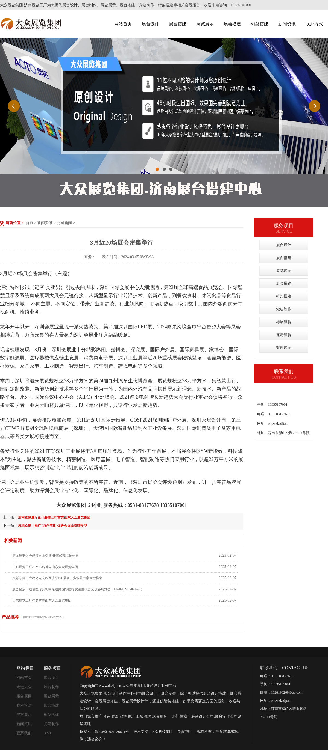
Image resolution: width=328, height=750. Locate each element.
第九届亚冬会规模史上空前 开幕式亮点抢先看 (45, 556)
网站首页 (123, 24)
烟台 (163, 716)
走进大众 (24, 687)
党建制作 (283, 309)
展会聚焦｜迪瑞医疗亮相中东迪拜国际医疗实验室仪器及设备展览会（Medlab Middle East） (78, 589)
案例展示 (283, 348)
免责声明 (184, 732)
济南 (107, 716)
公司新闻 (64, 223)
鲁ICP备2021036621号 (112, 732)
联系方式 (314, 24)
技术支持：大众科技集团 (153, 732)
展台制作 (51, 687)
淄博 (123, 716)
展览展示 (205, 24)
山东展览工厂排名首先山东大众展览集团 (41, 600)
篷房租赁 (283, 335)
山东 (139, 716)
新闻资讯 (287, 24)
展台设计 (150, 24)
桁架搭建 (259, 24)
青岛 (115, 716)
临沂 (131, 716)
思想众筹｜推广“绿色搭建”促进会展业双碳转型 (52, 526)
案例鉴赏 (24, 705)
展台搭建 (177, 24)
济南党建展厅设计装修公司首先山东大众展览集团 (54, 517)
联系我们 (24, 733)
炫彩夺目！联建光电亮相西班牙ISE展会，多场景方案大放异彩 (57, 578)
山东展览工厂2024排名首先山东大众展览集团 (45, 567)
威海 (155, 716)
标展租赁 (283, 322)
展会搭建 (232, 24)
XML (48, 733)
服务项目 (24, 696)
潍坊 (147, 716)
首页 (29, 223)
